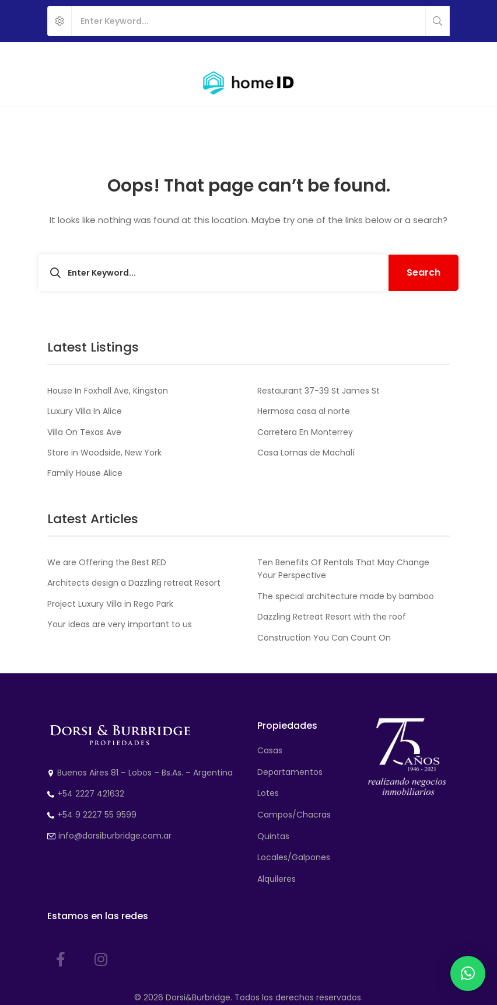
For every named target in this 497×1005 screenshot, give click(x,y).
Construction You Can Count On (324, 638)
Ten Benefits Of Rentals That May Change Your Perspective (343, 569)
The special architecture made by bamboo (345, 596)
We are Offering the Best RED (106, 562)
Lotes (268, 793)
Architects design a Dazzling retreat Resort (133, 583)
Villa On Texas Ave (84, 432)
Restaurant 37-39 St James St (318, 391)
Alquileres (276, 879)
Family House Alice (85, 473)
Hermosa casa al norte (303, 411)
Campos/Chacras (294, 814)
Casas (269, 750)
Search (423, 272)
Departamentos (290, 772)
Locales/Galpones (293, 857)
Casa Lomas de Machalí (306, 452)
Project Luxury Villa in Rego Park (110, 604)
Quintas (273, 836)
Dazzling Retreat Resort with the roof (331, 617)
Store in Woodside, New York (104, 452)
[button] (467, 973)
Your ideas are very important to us (119, 624)
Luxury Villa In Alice (84, 411)
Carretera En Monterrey (305, 432)
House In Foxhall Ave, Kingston (107, 391)
